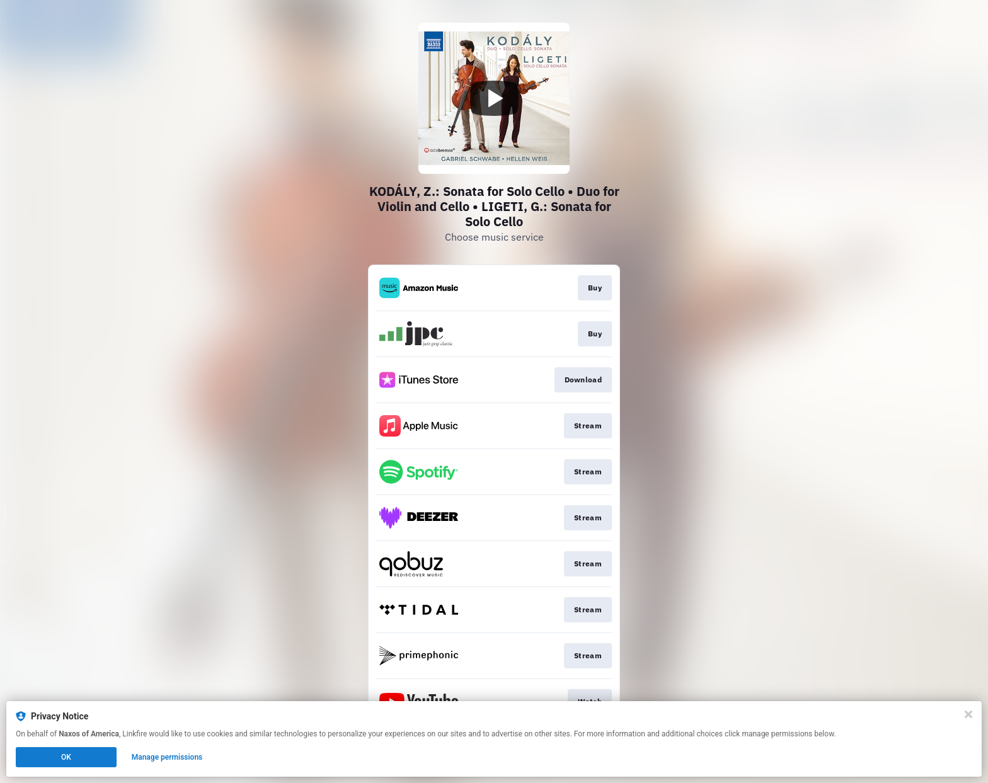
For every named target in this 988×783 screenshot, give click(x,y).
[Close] (968, 714)
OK (66, 757)
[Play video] (494, 98)
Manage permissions (167, 757)
